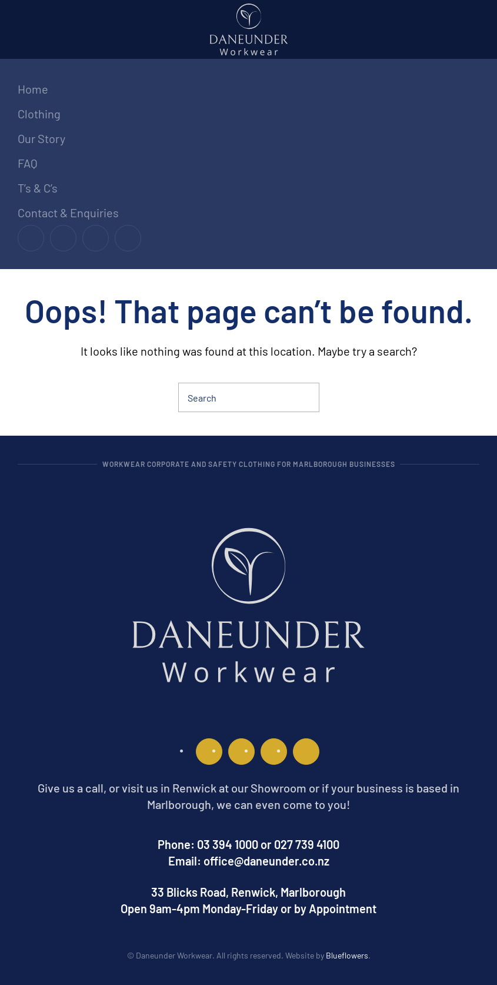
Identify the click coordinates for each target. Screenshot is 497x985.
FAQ (28, 163)
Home (33, 89)
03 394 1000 (227, 844)
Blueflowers (347, 955)
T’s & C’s (38, 188)
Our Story (41, 138)
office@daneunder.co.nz (266, 861)
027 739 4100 (306, 844)
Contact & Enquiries (68, 212)
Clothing (39, 114)
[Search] (248, 397)
